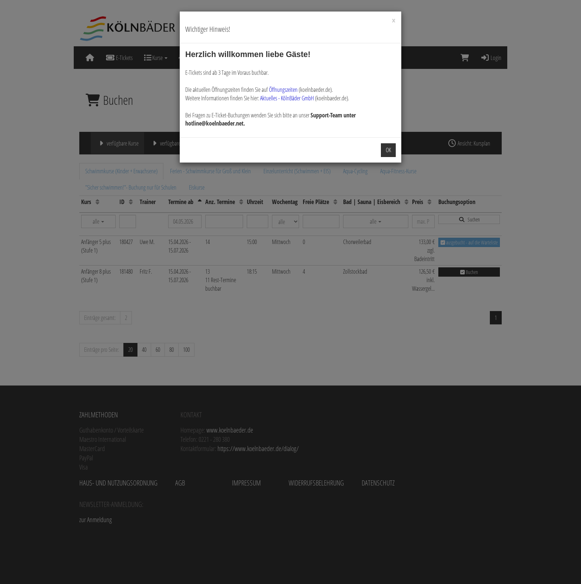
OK (388, 150)
